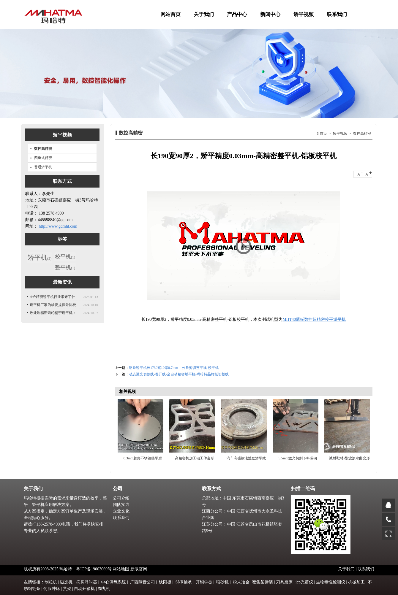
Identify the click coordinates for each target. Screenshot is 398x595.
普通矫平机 (43, 167)
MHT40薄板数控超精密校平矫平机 (314, 319)
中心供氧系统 (113, 582)
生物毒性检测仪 (330, 582)
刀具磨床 (284, 582)
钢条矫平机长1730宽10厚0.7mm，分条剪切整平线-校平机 (174, 368)
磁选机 (66, 582)
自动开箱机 (84, 588)
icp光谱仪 (304, 582)
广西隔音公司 (142, 582)
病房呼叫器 (86, 582)
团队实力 (121, 504)
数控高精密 (362, 133)
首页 (323, 133)
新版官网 (138, 569)
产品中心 (236, 20)
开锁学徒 (204, 582)
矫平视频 (303, 20)
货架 (67, 588)
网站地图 (121, 569)
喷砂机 (222, 582)
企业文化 (121, 511)
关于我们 (203, 20)
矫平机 (39, 257)
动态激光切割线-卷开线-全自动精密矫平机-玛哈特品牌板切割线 (179, 374)
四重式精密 (43, 158)
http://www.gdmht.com (58, 226)
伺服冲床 (51, 588)
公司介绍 (121, 498)
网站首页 (170, 14)
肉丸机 (104, 588)
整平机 (65, 267)
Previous (122, 429)
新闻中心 (269, 20)
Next (366, 429)
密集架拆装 (262, 582)
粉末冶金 (241, 582)
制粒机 (51, 582)
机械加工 (356, 582)
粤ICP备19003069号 (94, 569)
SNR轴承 (183, 582)
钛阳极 (165, 582)
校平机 (65, 257)
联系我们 (337, 14)
